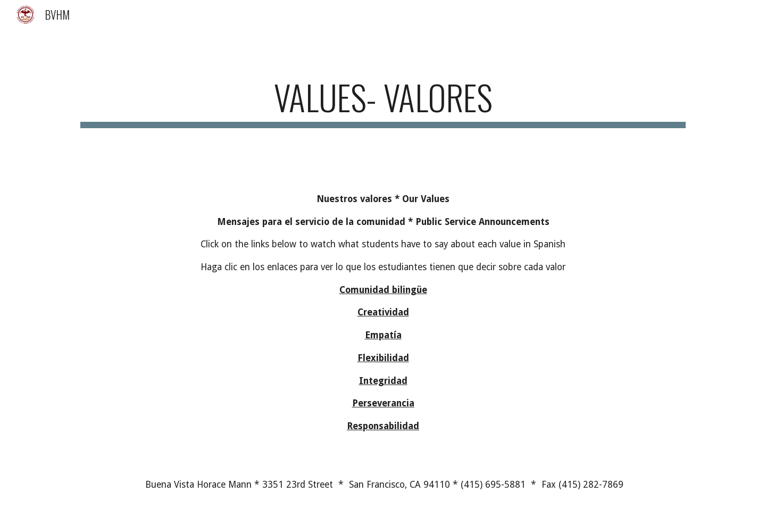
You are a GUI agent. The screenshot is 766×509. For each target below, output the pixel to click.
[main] (383, 102)
